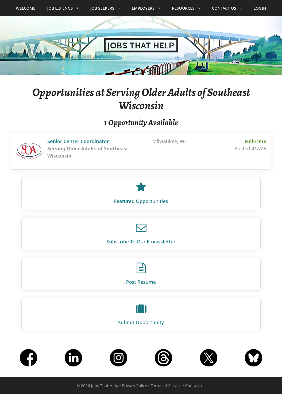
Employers (149, 8)
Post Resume (141, 282)
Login (260, 8)
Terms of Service (166, 385)
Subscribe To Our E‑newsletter (140, 241)
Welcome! (26, 8)
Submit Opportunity (141, 322)
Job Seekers (108, 8)
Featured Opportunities (141, 201)
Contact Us (230, 8)
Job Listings (66, 8)
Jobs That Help (141, 45)
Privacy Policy (134, 385)
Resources (189, 8)
